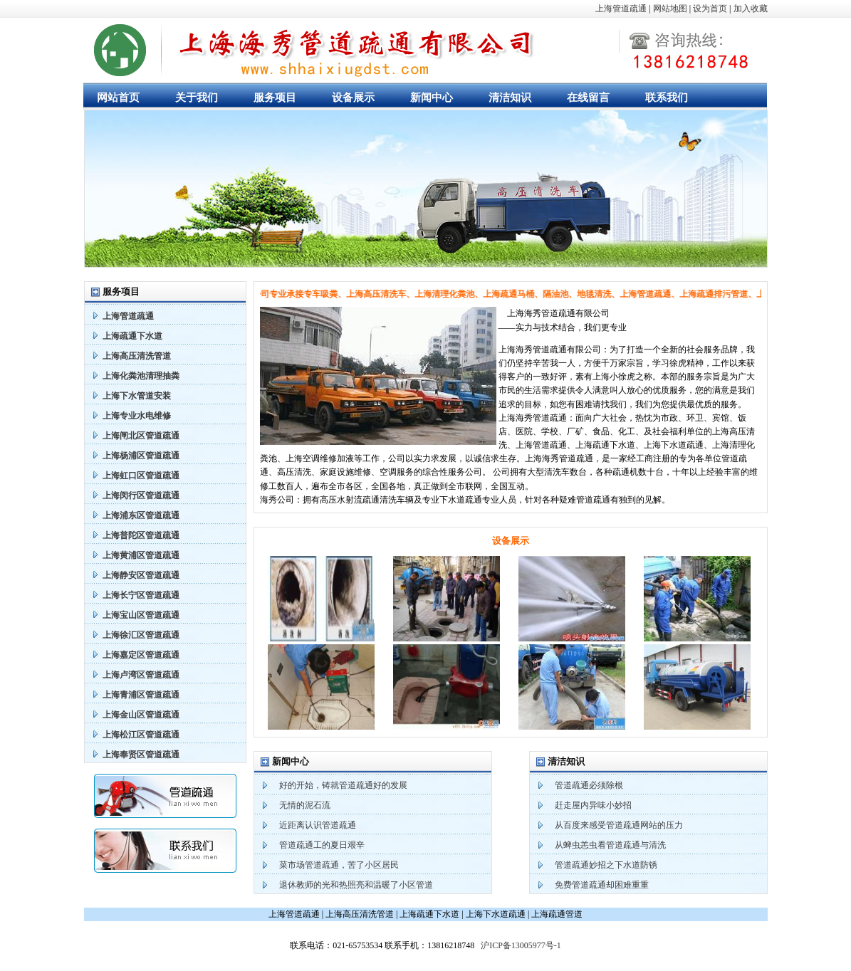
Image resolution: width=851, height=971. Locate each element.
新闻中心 (431, 97)
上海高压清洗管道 (137, 356)
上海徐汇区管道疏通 (141, 635)
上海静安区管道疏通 (141, 575)
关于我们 (196, 97)
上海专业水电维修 (137, 416)
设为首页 (710, 9)
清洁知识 (510, 97)
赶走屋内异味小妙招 (593, 805)
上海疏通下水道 (132, 336)
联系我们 (666, 97)
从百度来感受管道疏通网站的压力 (619, 825)
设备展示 (353, 97)
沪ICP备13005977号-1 (521, 945)
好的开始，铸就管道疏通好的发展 (343, 785)
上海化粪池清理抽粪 (141, 376)
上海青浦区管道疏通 (141, 695)
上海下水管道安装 (137, 396)
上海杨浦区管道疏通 (141, 456)
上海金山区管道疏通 (141, 715)
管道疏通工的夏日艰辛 (322, 845)
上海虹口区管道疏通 (141, 476)
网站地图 (670, 9)
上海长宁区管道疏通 (141, 595)
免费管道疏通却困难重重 (602, 885)
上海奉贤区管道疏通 (141, 755)
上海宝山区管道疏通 (141, 615)
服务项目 (275, 97)
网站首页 (118, 97)
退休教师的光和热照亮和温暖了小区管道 (356, 885)
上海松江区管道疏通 (141, 735)
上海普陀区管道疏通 (141, 535)
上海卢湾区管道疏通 (141, 675)
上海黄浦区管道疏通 (141, 555)
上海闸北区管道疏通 (141, 436)
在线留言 (588, 97)
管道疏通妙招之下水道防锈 (606, 865)
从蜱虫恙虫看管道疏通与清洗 (610, 845)
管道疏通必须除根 (589, 785)
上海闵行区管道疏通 (141, 495)
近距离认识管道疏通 (317, 825)
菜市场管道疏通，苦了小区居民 (339, 865)
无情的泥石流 (304, 805)
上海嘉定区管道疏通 (141, 655)
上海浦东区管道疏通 (141, 515)
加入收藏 (750, 9)
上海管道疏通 (621, 9)
